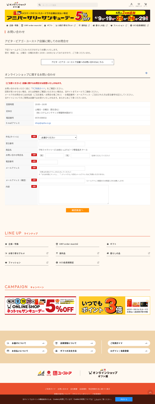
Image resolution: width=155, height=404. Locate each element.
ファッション (118, 25)
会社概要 (74, 389)
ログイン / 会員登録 (119, 350)
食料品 (84, 25)
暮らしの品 (100, 25)
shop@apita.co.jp (43, 122)
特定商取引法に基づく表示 (99, 389)
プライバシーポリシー (81, 394)
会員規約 (83, 389)
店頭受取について (68, 343)
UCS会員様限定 (139, 25)
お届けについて (19, 343)
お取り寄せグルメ (65, 25)
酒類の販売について (62, 394)
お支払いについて (20, 350)
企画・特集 (13, 25)
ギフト (50, 25)
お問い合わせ (63, 389)
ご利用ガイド (39, 88)
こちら (96, 399)
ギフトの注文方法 (68, 350)
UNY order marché (32, 25)
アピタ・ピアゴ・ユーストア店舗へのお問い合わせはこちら (77, 61)
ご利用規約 (96, 394)
